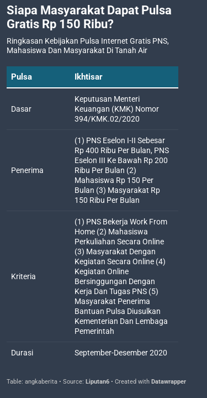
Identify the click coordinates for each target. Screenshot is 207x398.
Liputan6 (97, 381)
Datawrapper (168, 381)
